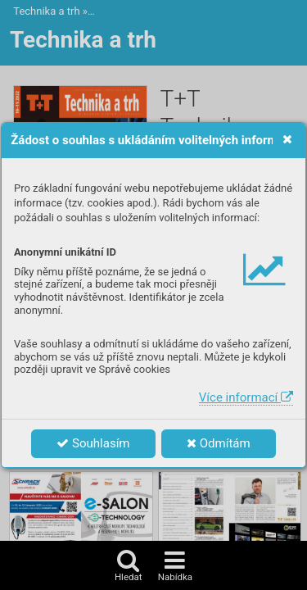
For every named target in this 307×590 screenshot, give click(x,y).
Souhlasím (92, 443)
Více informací (246, 397)
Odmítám (219, 443)
